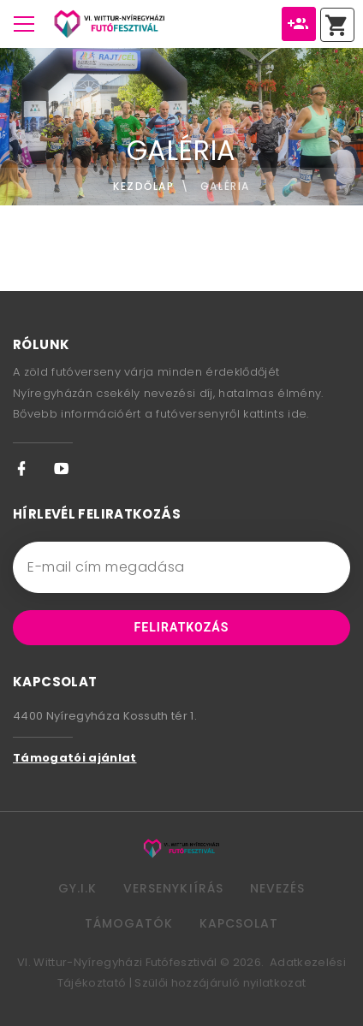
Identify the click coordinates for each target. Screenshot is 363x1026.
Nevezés (277, 888)
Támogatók (129, 923)
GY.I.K (77, 888)
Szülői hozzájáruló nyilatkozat (220, 983)
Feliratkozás (181, 627)
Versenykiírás (173, 888)
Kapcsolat (238, 923)
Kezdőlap (143, 186)
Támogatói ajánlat (75, 758)
